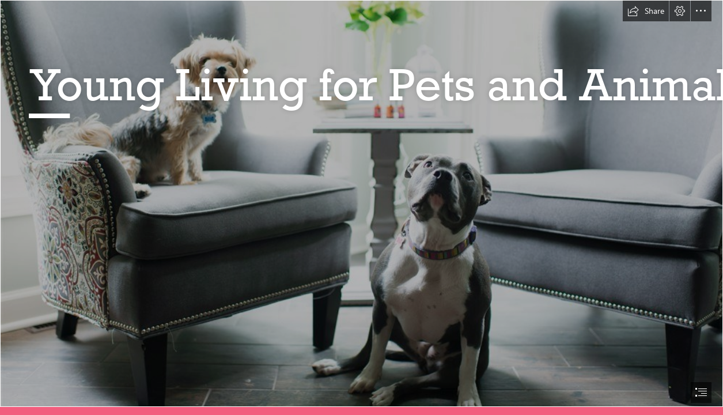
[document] (361, 207)
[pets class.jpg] (361, 203)
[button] (646, 11)
